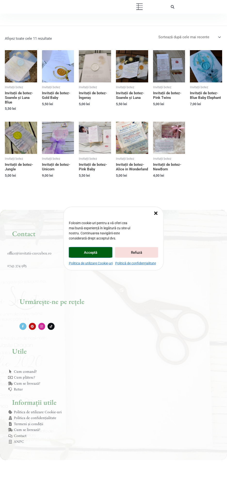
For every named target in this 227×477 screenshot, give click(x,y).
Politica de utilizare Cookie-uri (91, 263)
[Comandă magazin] (189, 37)
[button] (156, 213)
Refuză (136, 252)
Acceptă (90, 252)
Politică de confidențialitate (135, 263)
